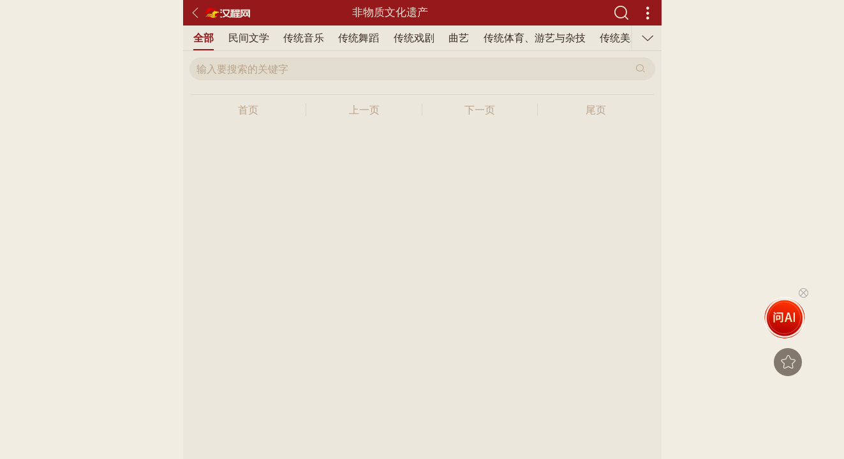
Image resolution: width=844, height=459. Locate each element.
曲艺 (458, 38)
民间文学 (248, 38)
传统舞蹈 (358, 38)
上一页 (364, 110)
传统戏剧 (414, 38)
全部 (203, 38)
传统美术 (620, 38)
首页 (248, 110)
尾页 (596, 110)
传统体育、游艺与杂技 (535, 38)
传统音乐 (303, 38)
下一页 (479, 110)
